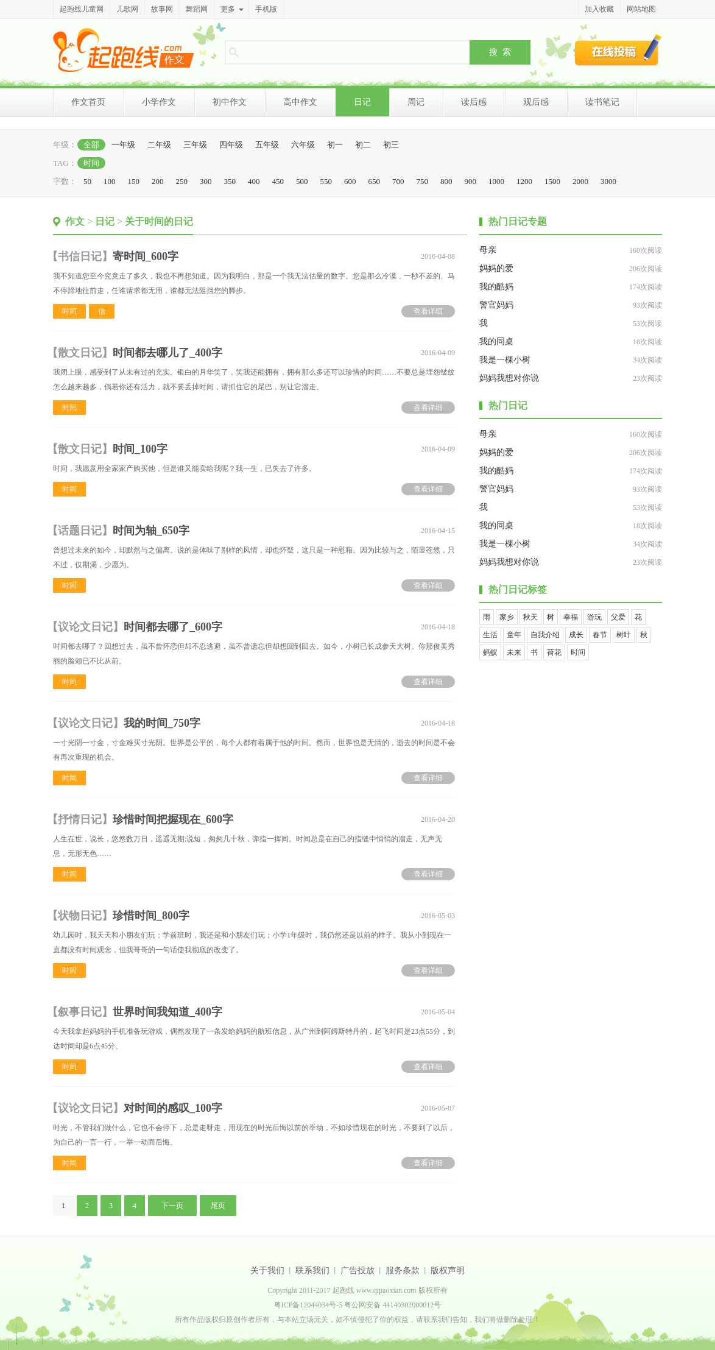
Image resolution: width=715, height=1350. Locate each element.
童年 (514, 635)
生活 (490, 635)
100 (110, 181)
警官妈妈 (496, 304)
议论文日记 (85, 627)
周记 (415, 102)
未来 (514, 652)
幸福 (570, 617)
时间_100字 (140, 449)
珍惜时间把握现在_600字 (173, 819)
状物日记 (80, 916)
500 (302, 181)
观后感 (536, 102)
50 (87, 181)
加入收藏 (599, 9)
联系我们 (312, 1270)
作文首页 (88, 102)
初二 (363, 144)
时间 (91, 163)
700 (398, 181)
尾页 (218, 1205)
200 (158, 181)
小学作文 (159, 102)
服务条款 (403, 1270)
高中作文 (300, 102)
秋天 (530, 617)
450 (278, 181)
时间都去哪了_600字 (173, 627)
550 (326, 181)
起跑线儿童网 (82, 9)
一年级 (123, 144)
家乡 (506, 617)
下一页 (172, 1205)
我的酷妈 (496, 286)
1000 (496, 181)
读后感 (474, 102)
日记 (362, 102)
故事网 (162, 9)
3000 (608, 181)
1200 (524, 181)
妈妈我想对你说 (509, 378)
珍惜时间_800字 (151, 916)
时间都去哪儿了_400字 (167, 353)
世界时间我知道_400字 (167, 1012)
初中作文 (230, 102)
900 (471, 181)
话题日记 (80, 531)
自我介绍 (545, 635)
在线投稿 (618, 50)
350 (230, 181)
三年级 (195, 144)
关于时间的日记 (159, 221)
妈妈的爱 (496, 268)
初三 (391, 144)
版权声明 (448, 1270)
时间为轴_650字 (151, 531)
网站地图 (641, 9)
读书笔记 (602, 102)
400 (254, 181)
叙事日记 (80, 1012)
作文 (75, 221)
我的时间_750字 (162, 723)
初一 (335, 144)
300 (206, 181)
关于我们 (267, 1270)
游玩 (594, 617)
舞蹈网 (197, 9)
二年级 (159, 144)
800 (446, 181)
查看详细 (428, 311)
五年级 (267, 144)
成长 (576, 635)
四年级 (231, 144)
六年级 (303, 144)
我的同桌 (496, 341)
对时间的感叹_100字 (173, 1108)
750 (423, 181)
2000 (580, 181)
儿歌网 (127, 9)
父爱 (618, 617)
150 (134, 181)
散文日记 (80, 353)
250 (182, 181)
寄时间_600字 (145, 256)
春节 (600, 635)
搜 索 (500, 52)
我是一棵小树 (504, 359)
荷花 (554, 652)
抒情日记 (80, 819)
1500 (552, 181)
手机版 (266, 9)
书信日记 (80, 256)
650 (374, 181)
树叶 (623, 635)
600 (350, 181)
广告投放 (357, 1270)
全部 (91, 144)
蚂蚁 (490, 652)
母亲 (487, 250)
